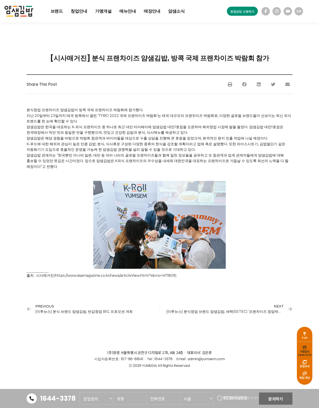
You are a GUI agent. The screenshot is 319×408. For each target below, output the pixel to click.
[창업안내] (304, 359)
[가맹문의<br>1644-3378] (304, 343)
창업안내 (79, 11)
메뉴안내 (127, 11)
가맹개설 (103, 11)
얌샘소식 (176, 11)
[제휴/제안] (304, 372)
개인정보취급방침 (235, 396)
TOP (305, 332)
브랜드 (57, 11)
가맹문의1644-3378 (304, 349)
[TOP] (304, 327)
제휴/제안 (304, 377)
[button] (230, 84)
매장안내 (152, 11)
